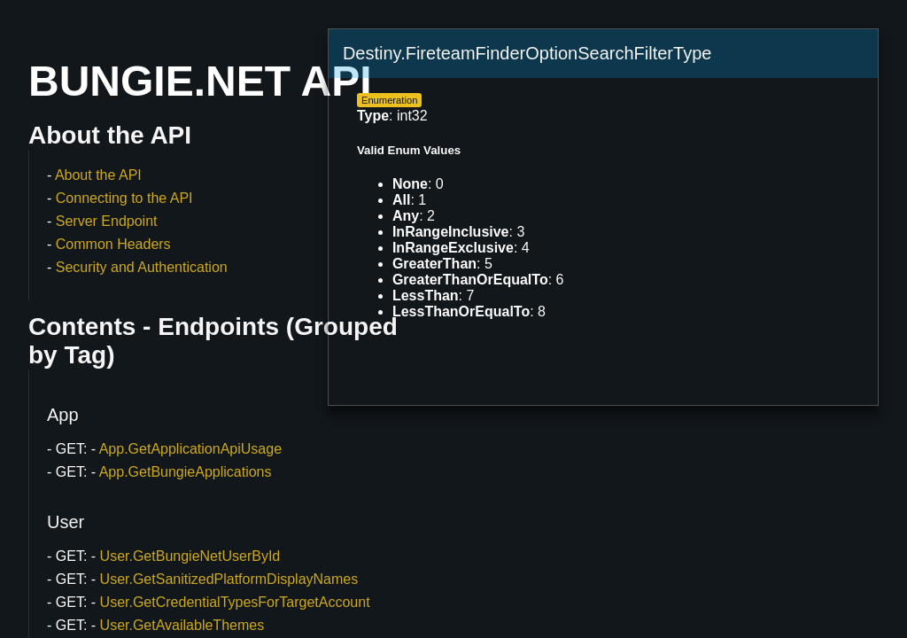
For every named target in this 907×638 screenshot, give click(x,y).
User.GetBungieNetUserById (190, 556)
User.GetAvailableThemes (182, 625)
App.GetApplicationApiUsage (190, 448)
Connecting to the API (124, 198)
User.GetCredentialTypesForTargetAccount (235, 602)
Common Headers (113, 244)
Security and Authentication (142, 267)
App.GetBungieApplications (185, 471)
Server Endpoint (107, 221)
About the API (98, 175)
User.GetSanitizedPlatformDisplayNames (229, 579)
